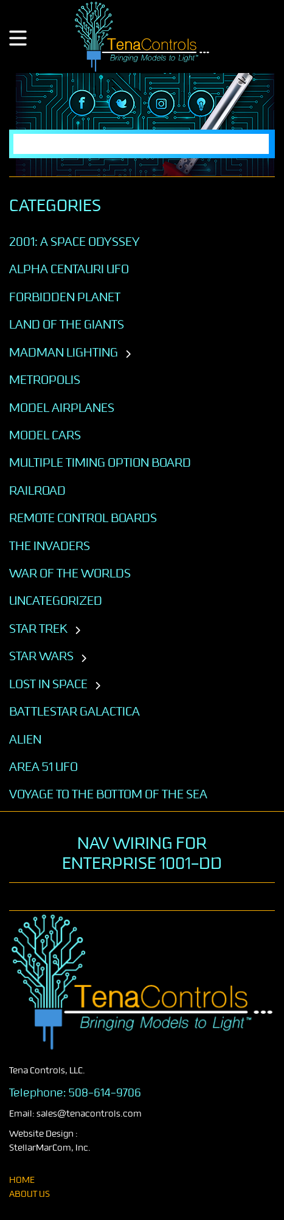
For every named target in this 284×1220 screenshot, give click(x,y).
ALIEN (25, 739)
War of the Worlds (70, 573)
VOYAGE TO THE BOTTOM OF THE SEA (108, 794)
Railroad (37, 490)
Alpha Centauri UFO (69, 269)
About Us (29, 1194)
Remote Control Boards (83, 518)
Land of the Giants (66, 324)
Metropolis (44, 380)
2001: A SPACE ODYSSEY (74, 241)
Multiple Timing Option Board (100, 462)
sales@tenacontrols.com (89, 1114)
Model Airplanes (61, 408)
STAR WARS (41, 656)
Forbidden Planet (64, 297)
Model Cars (45, 435)
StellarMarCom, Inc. (50, 1148)
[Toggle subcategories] (128, 354)
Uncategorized (55, 600)
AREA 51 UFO (43, 767)
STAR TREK (38, 628)
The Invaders (49, 546)
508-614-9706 (105, 1093)
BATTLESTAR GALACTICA (74, 711)
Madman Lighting (63, 352)
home (22, 1180)
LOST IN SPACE (48, 684)
